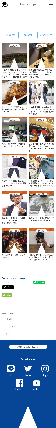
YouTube (36, 389)
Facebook (19, 389)
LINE (11, 375)
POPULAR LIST (47, 35)
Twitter (28, 375)
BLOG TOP (11, 35)
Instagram (45, 375)
